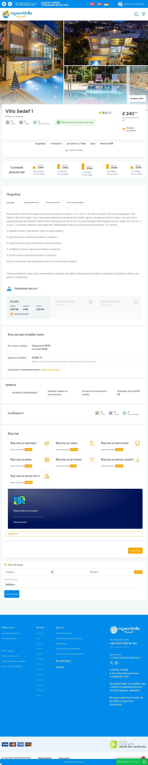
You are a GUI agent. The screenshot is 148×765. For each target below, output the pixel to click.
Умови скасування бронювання (68, 649)
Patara (39, 649)
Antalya (39, 633)
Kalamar (40, 674)
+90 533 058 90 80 (25, 5)
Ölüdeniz (40, 659)
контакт (60, 667)
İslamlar (39, 664)
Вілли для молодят (9, 638)
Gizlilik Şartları (44, 758)
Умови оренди (61, 643)
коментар (135, 550)
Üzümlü (39, 669)
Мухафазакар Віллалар (11, 633)
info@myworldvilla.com (120, 647)
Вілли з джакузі (8, 651)
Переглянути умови (50, 370)
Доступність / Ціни (76, 143)
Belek (38, 695)
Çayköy (39, 685)
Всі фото (137, 98)
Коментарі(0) (106, 143)
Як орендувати (63, 660)
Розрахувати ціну (11, 594)
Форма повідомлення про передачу (69, 638)
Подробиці (40, 143)
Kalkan (39, 643)
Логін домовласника (63, 633)
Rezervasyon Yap (74, 762)
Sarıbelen (40, 680)
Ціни (92, 143)
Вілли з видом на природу (12, 666)
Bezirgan (40, 690)
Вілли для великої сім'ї (10, 656)
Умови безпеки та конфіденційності (69, 654)
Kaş (38, 638)
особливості (56, 143)
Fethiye (39, 654)
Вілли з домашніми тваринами (13, 661)
